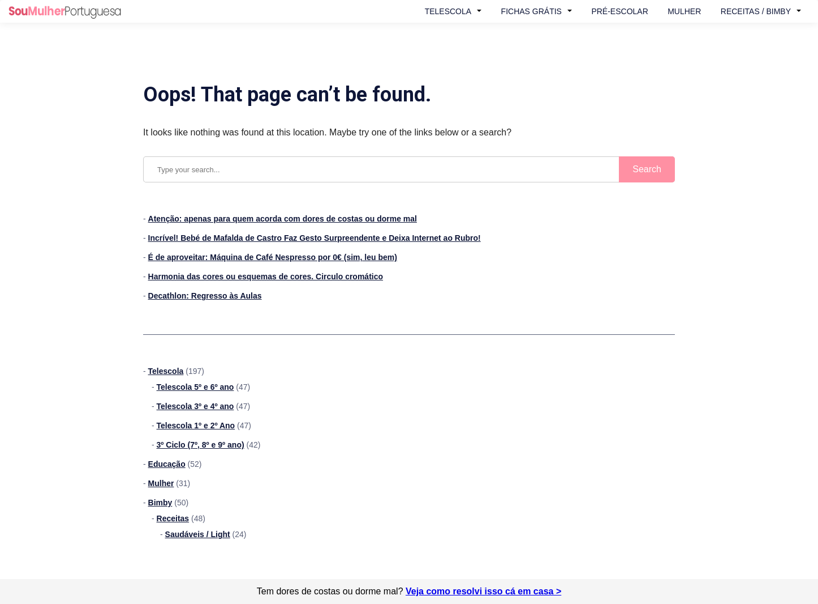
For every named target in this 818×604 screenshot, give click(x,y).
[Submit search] (647, 169)
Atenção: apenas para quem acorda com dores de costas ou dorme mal (282, 218)
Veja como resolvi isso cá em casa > (483, 591)
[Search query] (409, 169)
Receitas (173, 518)
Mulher (684, 11)
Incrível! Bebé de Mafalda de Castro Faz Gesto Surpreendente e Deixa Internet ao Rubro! (314, 238)
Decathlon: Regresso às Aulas (205, 295)
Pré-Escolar (619, 11)
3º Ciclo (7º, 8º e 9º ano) (200, 444)
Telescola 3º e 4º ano (195, 406)
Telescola (448, 11)
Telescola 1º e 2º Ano (196, 425)
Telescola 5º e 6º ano (195, 387)
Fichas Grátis (531, 11)
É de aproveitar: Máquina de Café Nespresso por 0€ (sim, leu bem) (272, 257)
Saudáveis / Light (197, 534)
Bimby (160, 502)
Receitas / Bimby (756, 11)
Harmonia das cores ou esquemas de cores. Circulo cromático (265, 276)
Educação (167, 464)
